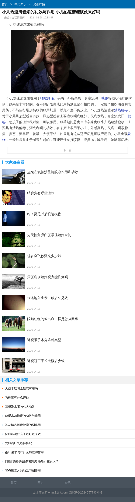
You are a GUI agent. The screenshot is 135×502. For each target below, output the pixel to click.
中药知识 (20, 4)
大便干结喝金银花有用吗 (21, 388)
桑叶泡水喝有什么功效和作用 (24, 452)
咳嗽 (104, 98)
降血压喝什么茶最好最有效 (23, 434)
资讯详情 (39, 4)
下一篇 (67, 150)
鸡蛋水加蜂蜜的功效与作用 (23, 415)
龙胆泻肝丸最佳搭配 (18, 443)
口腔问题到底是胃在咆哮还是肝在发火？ (32, 461)
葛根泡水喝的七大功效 (20, 406)
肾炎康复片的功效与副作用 (23, 470)
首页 (5, 4)
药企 (41, 482)
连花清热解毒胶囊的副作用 (23, 425)
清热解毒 (121, 110)
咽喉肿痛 (47, 98)
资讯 (67, 482)
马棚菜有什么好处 (17, 397)
